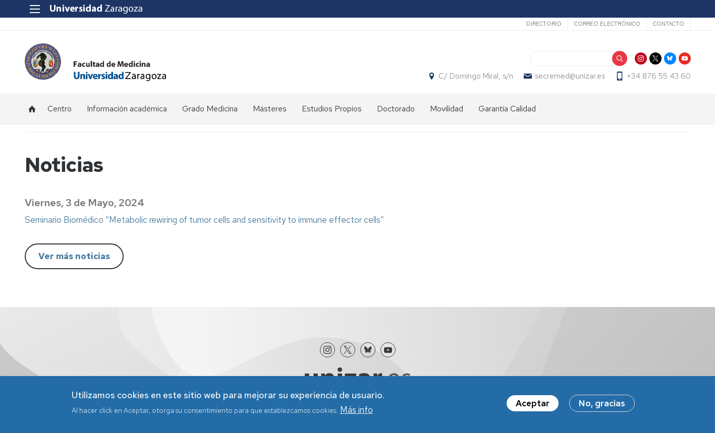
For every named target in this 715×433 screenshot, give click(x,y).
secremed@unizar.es (570, 76)
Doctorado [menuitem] (396, 108)
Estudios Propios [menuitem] (332, 108)
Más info (356, 409)
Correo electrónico (607, 23)
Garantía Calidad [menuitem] (507, 108)
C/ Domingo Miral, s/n (475, 76)
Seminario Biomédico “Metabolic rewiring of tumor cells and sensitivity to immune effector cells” (204, 219)
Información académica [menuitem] (127, 108)
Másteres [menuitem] (270, 108)
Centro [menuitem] (59, 108)
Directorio (544, 23)
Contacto (668, 23)
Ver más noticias (74, 256)
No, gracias (602, 403)
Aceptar (532, 403)
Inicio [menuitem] (32, 109)
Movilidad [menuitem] (446, 108)
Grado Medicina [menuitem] (210, 108)
